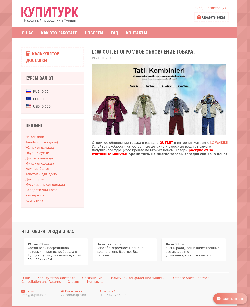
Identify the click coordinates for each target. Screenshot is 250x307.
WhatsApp (118, 293)
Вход (199, 8)
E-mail (40, 293)
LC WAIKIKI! (219, 143)
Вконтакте (79, 293)
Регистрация (216, 8)
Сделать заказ (211, 17)
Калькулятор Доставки (42, 56)
